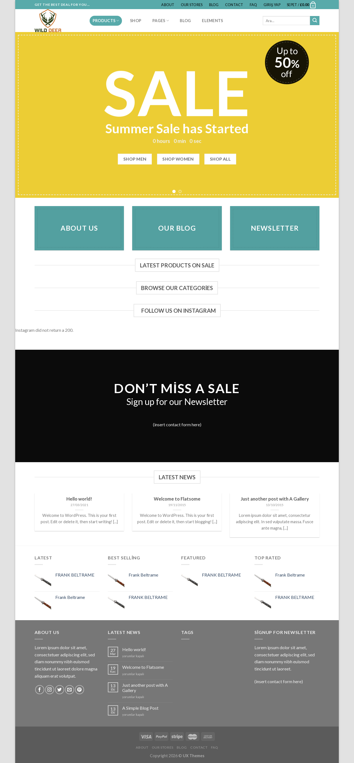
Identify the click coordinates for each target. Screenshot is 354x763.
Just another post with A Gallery (145, 687)
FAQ (253, 4)
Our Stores (192, 4)
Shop (135, 20)
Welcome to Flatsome (143, 667)
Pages (160, 20)
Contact (234, 4)
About (167, 4)
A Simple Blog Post (140, 708)
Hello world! (134, 649)
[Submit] (314, 20)
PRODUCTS (106, 20)
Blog (214, 4)
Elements (212, 20)
